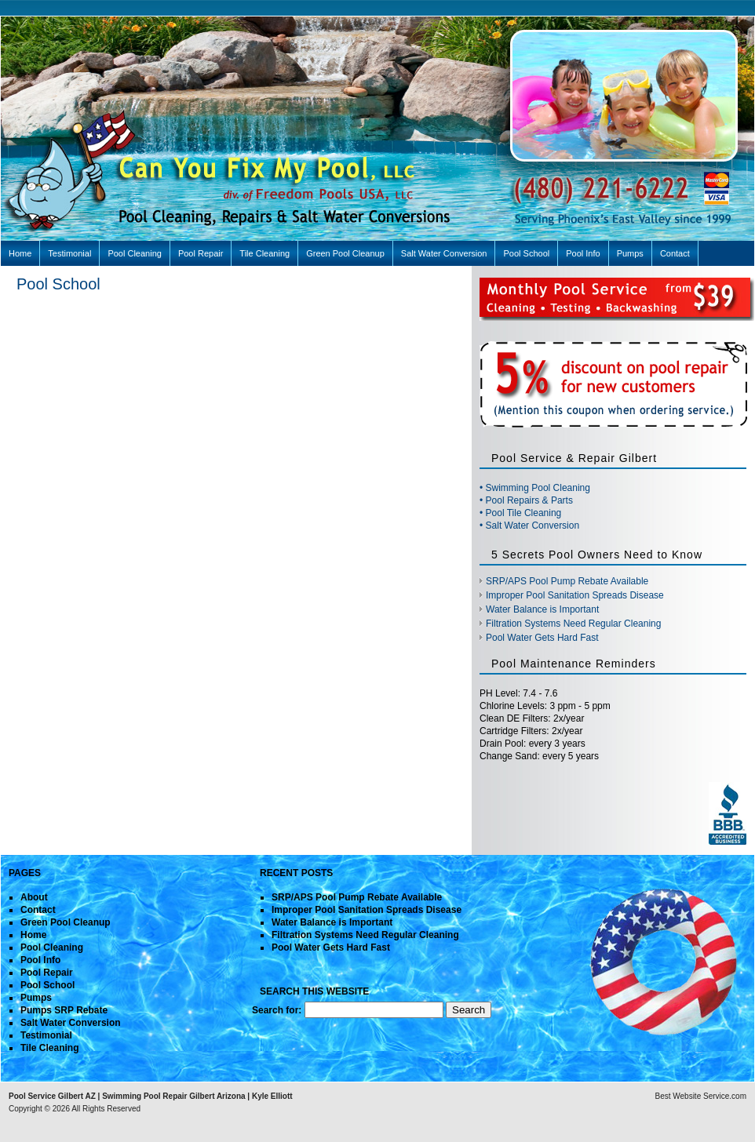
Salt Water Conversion (444, 253)
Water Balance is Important (542, 609)
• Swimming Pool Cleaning (535, 487)
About (34, 897)
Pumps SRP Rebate (64, 1010)
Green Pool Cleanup (345, 253)
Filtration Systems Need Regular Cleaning (573, 623)
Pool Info (583, 253)
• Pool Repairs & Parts (526, 500)
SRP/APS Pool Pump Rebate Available (567, 581)
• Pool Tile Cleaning (520, 512)
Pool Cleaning (135, 253)
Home (20, 253)
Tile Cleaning (264, 253)
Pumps (630, 253)
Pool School (526, 253)
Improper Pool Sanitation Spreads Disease (575, 595)
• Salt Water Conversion (529, 525)
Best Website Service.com (700, 1096)
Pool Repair (200, 253)
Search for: (276, 1010)
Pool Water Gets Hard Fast (542, 637)
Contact (675, 253)
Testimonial (69, 253)
